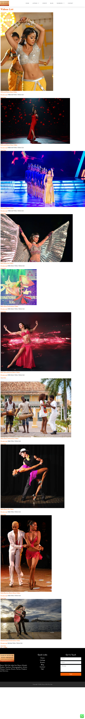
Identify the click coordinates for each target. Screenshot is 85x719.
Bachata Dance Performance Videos (10, 640)
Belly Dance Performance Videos (9, 306)
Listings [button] (36, 3)
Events (45, 3)
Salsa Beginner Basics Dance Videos (10, 593)
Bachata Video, (15, 643)
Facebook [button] (60, 3)
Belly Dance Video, (16, 266)
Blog (51, 3)
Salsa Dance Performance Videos (9, 438)
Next (6, 647)
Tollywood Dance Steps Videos (9, 92)
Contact (70, 3)
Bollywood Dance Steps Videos (9, 145)
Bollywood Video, (16, 147)
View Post (3, 97)
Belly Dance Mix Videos (7, 263)
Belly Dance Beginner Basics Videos (10, 372)
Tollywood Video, (16, 94)
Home (27, 3)
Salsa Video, (14, 441)
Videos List (20, 94)
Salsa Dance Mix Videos (7, 509)
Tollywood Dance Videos (7, 208)
